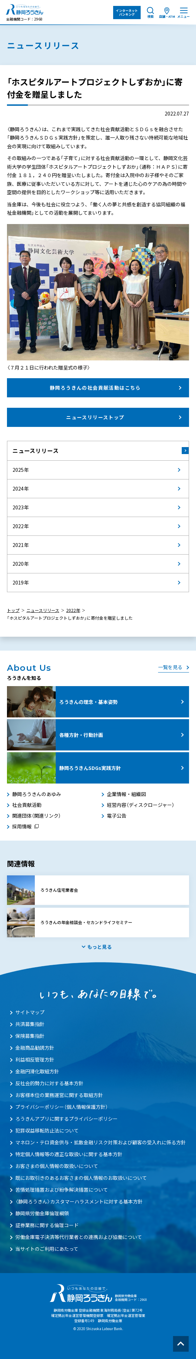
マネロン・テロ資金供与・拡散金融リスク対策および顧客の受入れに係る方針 (100, 1142)
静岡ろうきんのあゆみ (36, 793)
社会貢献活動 (26, 804)
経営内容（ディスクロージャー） (140, 804)
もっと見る (99, 946)
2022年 (73, 610)
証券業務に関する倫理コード (47, 1225)
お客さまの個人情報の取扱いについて (56, 1165)
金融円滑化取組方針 (37, 1071)
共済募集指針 (30, 1023)
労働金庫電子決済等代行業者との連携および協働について (78, 1236)
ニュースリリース (35, 450)
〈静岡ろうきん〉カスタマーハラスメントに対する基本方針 (79, 1201)
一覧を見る (170, 666)
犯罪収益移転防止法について (47, 1130)
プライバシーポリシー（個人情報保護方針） (61, 1106)
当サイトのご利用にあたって (46, 1248)
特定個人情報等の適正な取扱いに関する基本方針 (69, 1154)
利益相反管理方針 (34, 1059)
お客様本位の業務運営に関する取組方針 (59, 1094)
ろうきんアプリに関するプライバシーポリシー (66, 1118)
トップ (13, 610)
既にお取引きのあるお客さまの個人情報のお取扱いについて (81, 1177)
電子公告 (116, 815)
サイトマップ (30, 1012)
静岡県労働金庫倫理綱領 (42, 1213)
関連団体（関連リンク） (36, 815)
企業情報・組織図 (126, 793)
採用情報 (22, 826)
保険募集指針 (30, 1035)
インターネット (127, 12)
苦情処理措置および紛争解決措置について (61, 1189)
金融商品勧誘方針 (34, 1047)
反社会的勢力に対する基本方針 (49, 1083)
